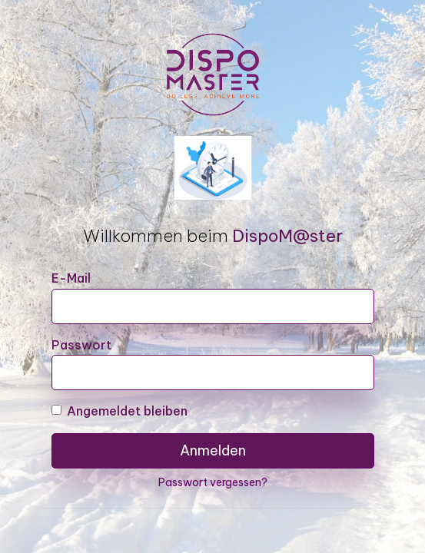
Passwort (81, 345)
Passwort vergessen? (212, 482)
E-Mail (71, 278)
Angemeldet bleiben (119, 411)
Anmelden (213, 450)
